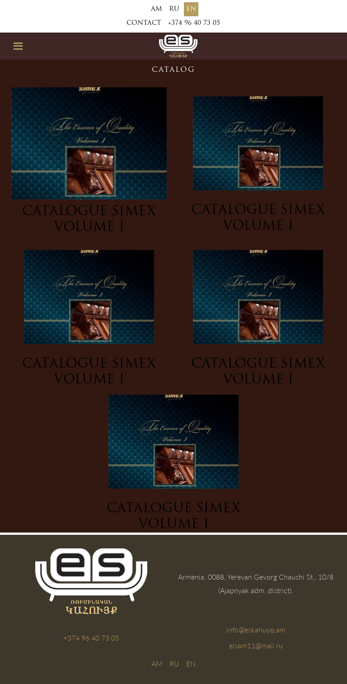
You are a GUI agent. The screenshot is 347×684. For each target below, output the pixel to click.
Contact (144, 23)
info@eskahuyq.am (256, 629)
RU (174, 9)
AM (156, 9)
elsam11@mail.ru (256, 645)
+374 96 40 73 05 (194, 23)
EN (191, 9)
